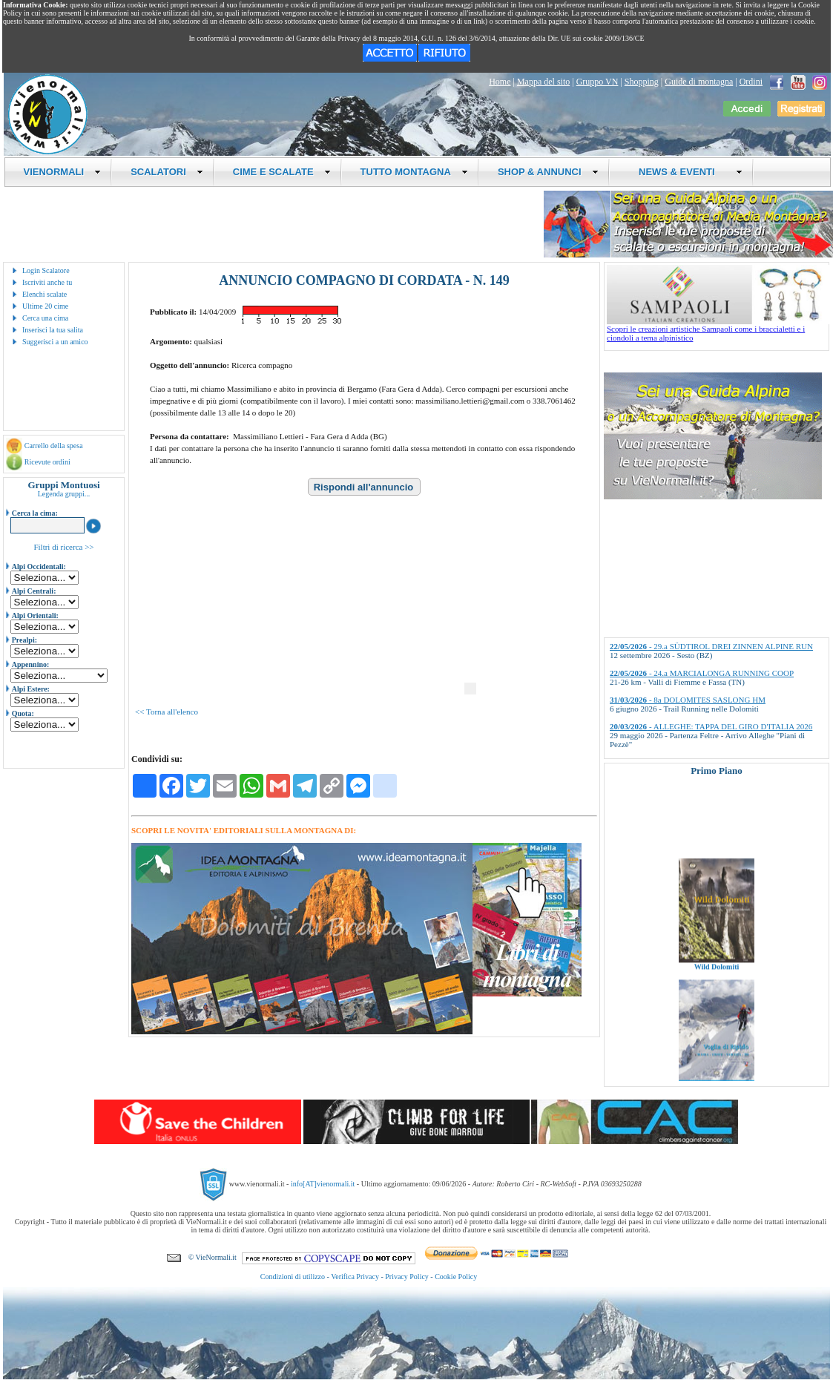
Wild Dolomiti (717, 976)
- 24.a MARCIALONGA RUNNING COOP (702, 672)
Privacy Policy (407, 1276)
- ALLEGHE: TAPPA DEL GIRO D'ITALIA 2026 (711, 726)
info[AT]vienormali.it (323, 1184)
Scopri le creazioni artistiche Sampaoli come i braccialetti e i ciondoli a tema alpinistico (718, 329)
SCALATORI (167, 171)
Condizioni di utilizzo (292, 1276)
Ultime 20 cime (45, 306)
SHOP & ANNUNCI (548, 171)
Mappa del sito (543, 81)
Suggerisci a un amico (55, 342)
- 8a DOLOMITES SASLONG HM (687, 699)
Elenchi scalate (44, 294)
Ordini (751, 81)
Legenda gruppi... (64, 494)
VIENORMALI (63, 171)
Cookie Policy (456, 1276)
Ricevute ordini (47, 462)
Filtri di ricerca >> (63, 546)
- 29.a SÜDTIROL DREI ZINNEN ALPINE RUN (711, 646)
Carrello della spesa (53, 445)
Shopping (642, 81)
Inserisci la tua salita (52, 330)
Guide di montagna (699, 81)
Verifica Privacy (355, 1276)
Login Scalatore (46, 270)
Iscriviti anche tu (47, 282)
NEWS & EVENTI (685, 171)
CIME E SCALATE (282, 171)
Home (499, 81)
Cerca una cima (45, 318)
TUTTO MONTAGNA (414, 171)
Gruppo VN (597, 81)
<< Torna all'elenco (166, 711)
